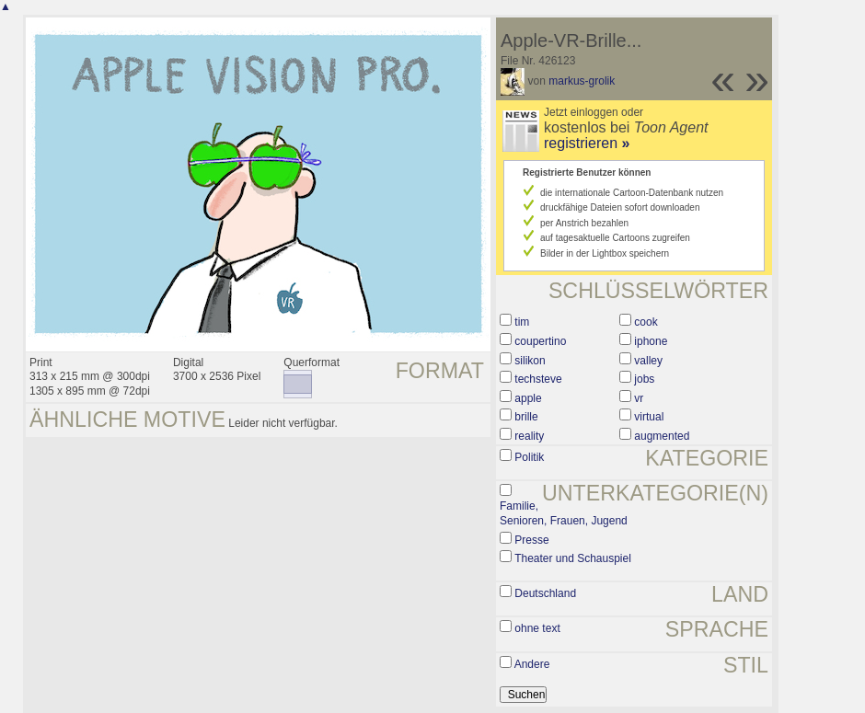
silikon (529, 360)
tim (521, 322)
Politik (529, 457)
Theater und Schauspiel (572, 558)
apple (527, 398)
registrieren (586, 143)
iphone (650, 341)
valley (648, 360)
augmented (661, 436)
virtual (648, 416)
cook (645, 322)
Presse (531, 540)
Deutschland (545, 593)
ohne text (536, 628)
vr (638, 398)
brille (525, 416)
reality (529, 436)
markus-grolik (581, 81)
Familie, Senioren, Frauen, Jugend (564, 513)
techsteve (537, 379)
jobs (644, 379)
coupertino (540, 341)
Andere (532, 664)
